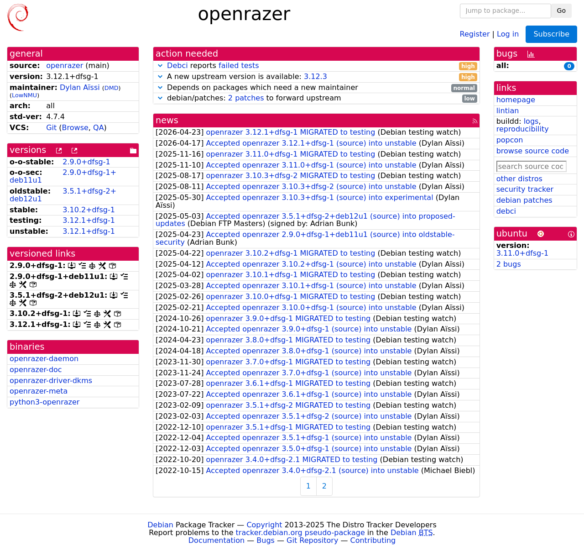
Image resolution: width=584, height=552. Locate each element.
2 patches (246, 98)
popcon (509, 140)
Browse (75, 127)
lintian (507, 110)
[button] (160, 65)
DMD (111, 87)
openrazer (64, 65)
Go (561, 10)
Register (475, 33)
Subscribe (551, 34)
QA (98, 127)
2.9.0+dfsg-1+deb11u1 (63, 176)
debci (506, 211)
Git (51, 127)
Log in (508, 33)
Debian (160, 524)
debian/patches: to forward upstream (316, 98)
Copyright (264, 524)
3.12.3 (315, 76)
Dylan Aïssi (80, 87)
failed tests (239, 65)
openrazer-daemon (44, 358)
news (167, 120)
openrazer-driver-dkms (51, 380)
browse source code (532, 151)
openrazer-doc (36, 369)
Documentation (216, 540)
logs (531, 121)
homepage (515, 99)
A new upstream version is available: (316, 77)
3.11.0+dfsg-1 (522, 253)
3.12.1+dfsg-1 (89, 220)
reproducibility (522, 129)
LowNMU (24, 95)
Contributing (373, 540)
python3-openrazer (44, 402)
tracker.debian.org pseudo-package (300, 532)
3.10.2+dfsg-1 (89, 209)
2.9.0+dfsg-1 (86, 162)
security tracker (525, 189)
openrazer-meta (39, 391)
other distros (519, 178)
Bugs (265, 540)
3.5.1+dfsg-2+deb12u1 (63, 195)
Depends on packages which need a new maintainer (316, 88)
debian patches (524, 200)
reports (316, 66)
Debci (177, 65)
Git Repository (312, 540)
